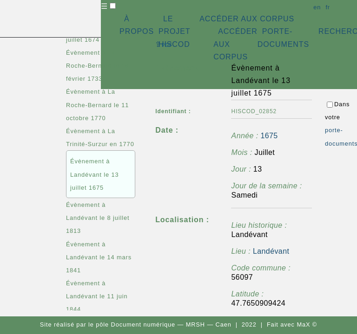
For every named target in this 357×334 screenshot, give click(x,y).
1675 (269, 136)
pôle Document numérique (135, 324)
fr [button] (327, 7)
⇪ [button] (163, 44)
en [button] (317, 7)
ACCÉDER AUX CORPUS (246, 19)
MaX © (307, 324)
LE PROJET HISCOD (174, 31)
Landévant (271, 251)
